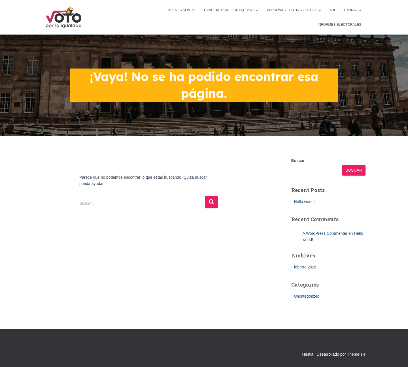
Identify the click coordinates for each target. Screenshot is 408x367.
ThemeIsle (356, 354)
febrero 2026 (305, 267)
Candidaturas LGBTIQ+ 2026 (231, 10)
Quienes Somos (181, 10)
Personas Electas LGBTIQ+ (294, 10)
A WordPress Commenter (325, 233)
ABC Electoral (345, 10)
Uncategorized (307, 296)
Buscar (298, 160)
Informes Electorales (339, 25)
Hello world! (304, 201)
